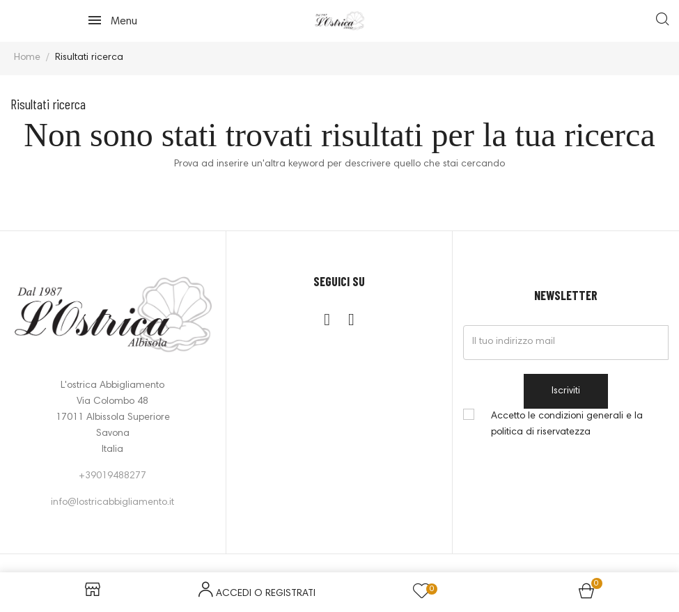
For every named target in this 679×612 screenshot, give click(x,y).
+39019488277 (112, 476)
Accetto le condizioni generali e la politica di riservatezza (567, 424)
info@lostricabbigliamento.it (112, 503)
